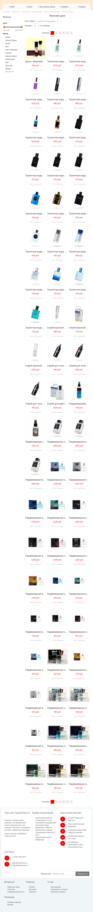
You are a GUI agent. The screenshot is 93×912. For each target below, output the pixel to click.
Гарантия (27, 891)
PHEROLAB (10, 59)
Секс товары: (30, 21)
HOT (7, 47)
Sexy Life (8, 66)
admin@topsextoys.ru (84, 826)
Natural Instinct (11, 56)
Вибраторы (33, 852)
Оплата (26, 886)
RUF (7, 62)
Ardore (7, 37)
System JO (9, 72)
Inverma (8, 53)
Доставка (27, 888)
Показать (28, 26)
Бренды (58, 891)
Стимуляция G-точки (37, 825)
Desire (7, 43)
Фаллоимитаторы (36, 833)
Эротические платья (37, 850)
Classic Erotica (11, 40)
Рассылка (46, 872)
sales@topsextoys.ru (84, 824)
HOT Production (11, 50)
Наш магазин (44, 886)
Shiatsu (8, 69)
